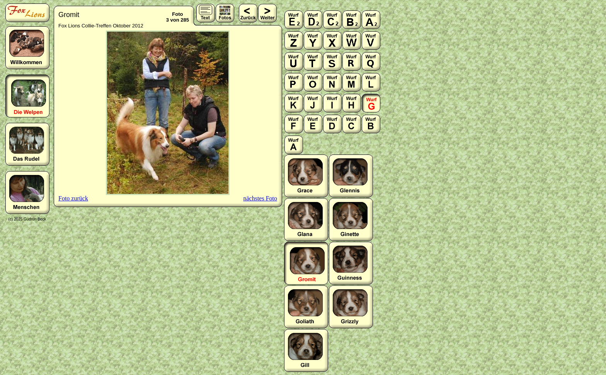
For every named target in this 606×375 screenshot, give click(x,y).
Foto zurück (73, 198)
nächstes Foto (260, 198)
